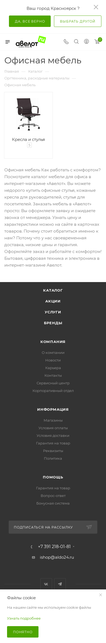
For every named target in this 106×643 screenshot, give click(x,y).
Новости (53, 360)
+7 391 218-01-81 (54, 547)
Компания (53, 341)
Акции (53, 301)
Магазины (53, 420)
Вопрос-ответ (53, 495)
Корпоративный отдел (53, 390)
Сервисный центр (53, 383)
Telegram (60, 584)
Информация (53, 409)
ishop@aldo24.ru (57, 557)
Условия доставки (53, 435)
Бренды (53, 323)
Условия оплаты (53, 428)
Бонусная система (53, 503)
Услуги (53, 312)
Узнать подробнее (24, 618)
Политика (53, 458)
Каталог (53, 290)
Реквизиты (53, 451)
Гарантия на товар (53, 443)
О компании (53, 352)
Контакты (53, 375)
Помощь (53, 477)
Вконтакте (46, 584)
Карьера (53, 368)
